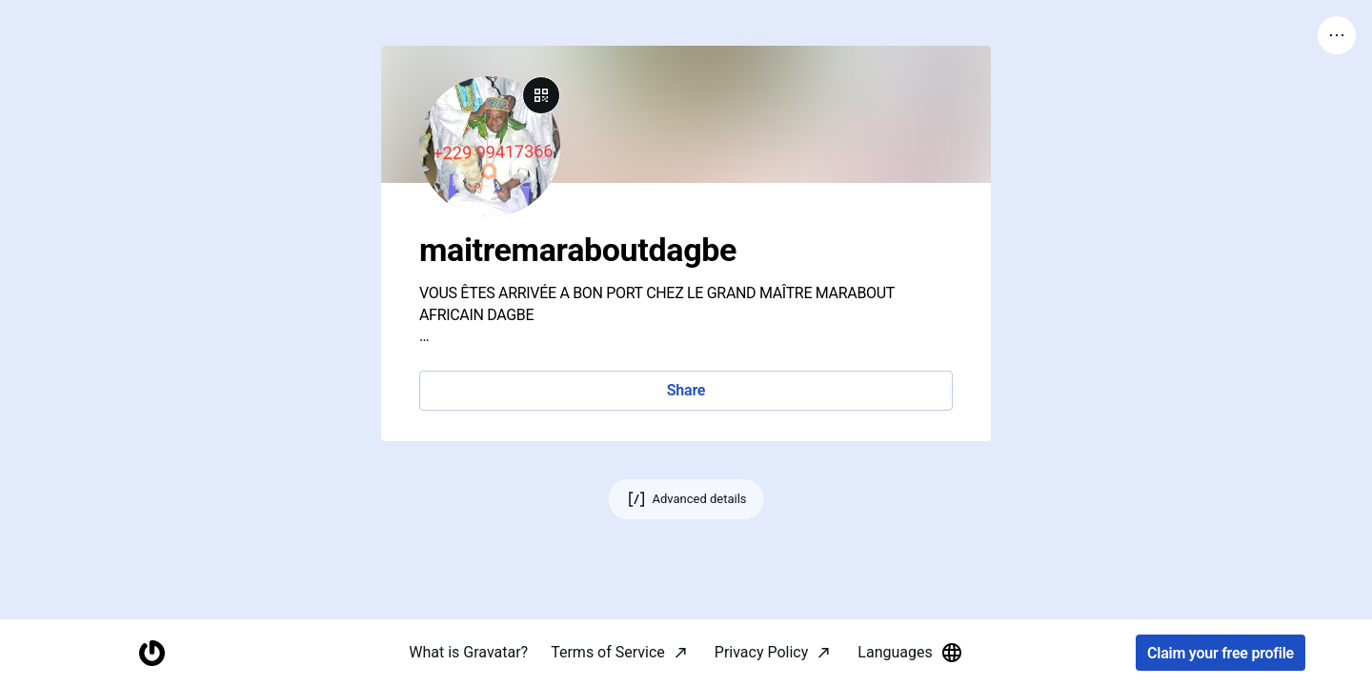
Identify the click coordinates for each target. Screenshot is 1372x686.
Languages (910, 652)
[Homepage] (151, 653)
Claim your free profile (1220, 653)
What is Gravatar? (468, 652)
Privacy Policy (762, 652)
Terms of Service (608, 652)
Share (686, 390)
